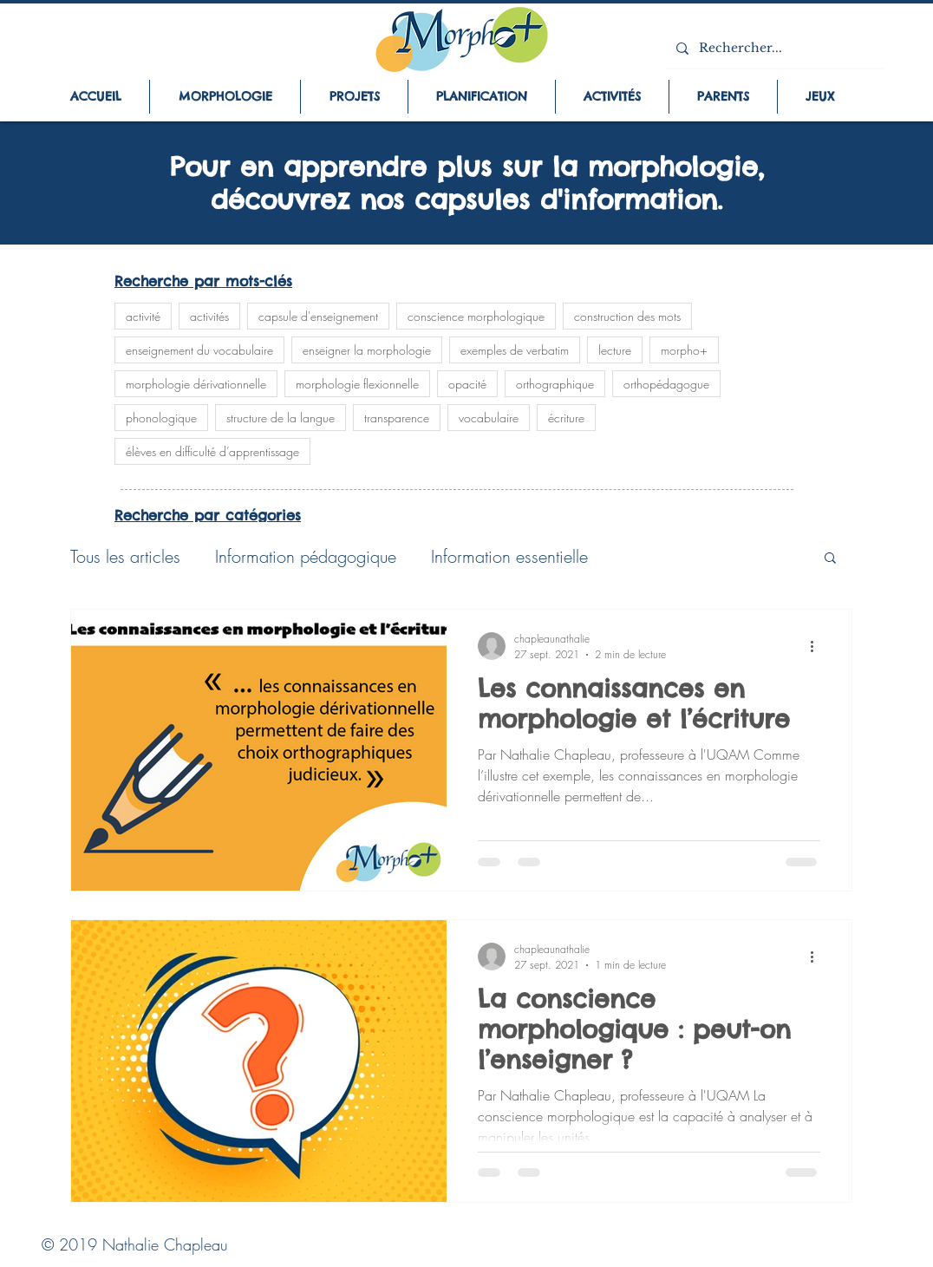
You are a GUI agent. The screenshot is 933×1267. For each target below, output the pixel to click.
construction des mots (627, 316)
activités (209, 316)
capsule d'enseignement (318, 316)
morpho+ (684, 350)
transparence (396, 417)
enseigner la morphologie (367, 350)
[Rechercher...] (773, 48)
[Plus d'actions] (817, 646)
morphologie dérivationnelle (196, 384)
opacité (467, 384)
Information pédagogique (305, 556)
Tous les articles (125, 556)
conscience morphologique (476, 316)
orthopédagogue (666, 384)
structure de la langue (280, 417)
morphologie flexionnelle (357, 384)
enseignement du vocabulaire (199, 350)
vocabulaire (489, 417)
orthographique (555, 384)
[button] (830, 559)
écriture (566, 417)
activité (143, 316)
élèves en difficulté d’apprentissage (212, 451)
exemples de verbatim (514, 350)
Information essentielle (509, 556)
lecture (614, 350)
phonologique (161, 417)
